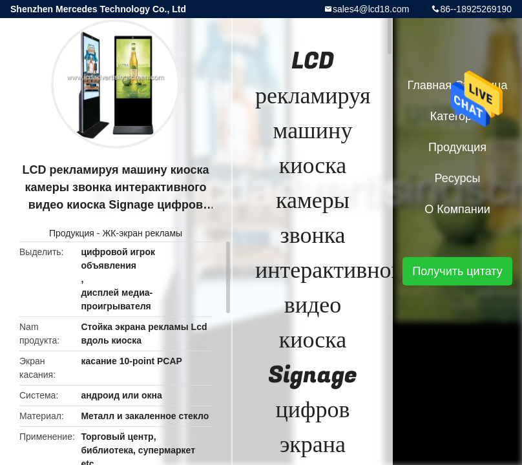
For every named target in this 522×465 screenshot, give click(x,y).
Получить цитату (457, 271)
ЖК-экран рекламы (142, 233)
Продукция (71, 233)
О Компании (457, 209)
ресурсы (458, 178)
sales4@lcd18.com (371, 9)
